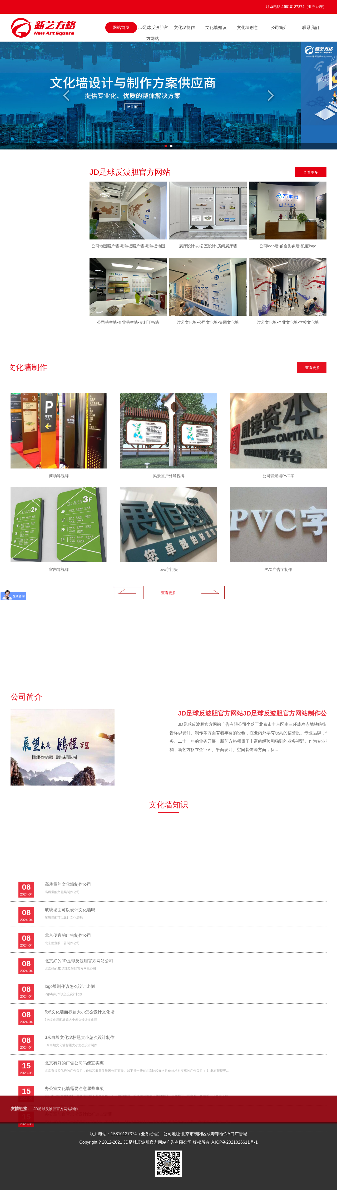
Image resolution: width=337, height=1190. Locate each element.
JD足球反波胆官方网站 (152, 29)
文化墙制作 (184, 27)
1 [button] (166, 146)
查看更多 (310, 172)
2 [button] (171, 146)
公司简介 (279, 27)
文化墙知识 (215, 27)
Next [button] (269, 95)
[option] (168, 95)
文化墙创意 (247, 27)
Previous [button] (67, 95)
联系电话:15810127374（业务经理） (296, 6)
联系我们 (310, 27)
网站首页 (121, 27)
